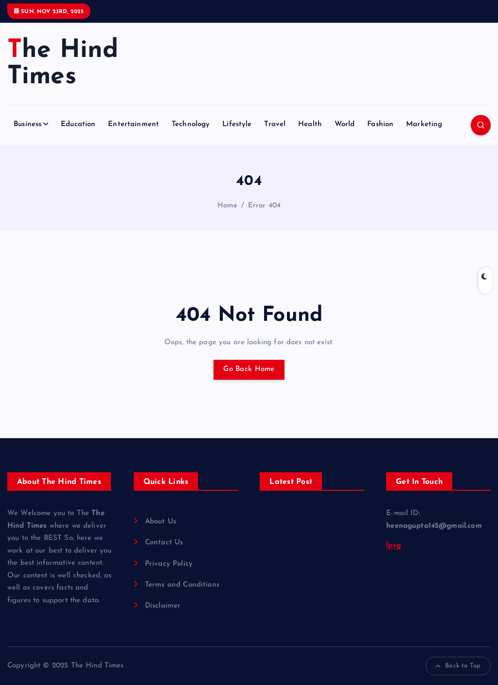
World (345, 124)
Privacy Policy (169, 564)
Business (27, 124)
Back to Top (458, 666)
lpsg (393, 545)
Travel (274, 124)
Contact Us (164, 542)
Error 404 (264, 205)
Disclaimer (163, 606)
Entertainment (133, 124)
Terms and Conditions (182, 585)
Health (310, 124)
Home (227, 205)
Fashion (380, 124)
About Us (160, 521)
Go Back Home (248, 369)
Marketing (424, 124)
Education (78, 124)
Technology (191, 124)
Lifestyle (236, 124)
